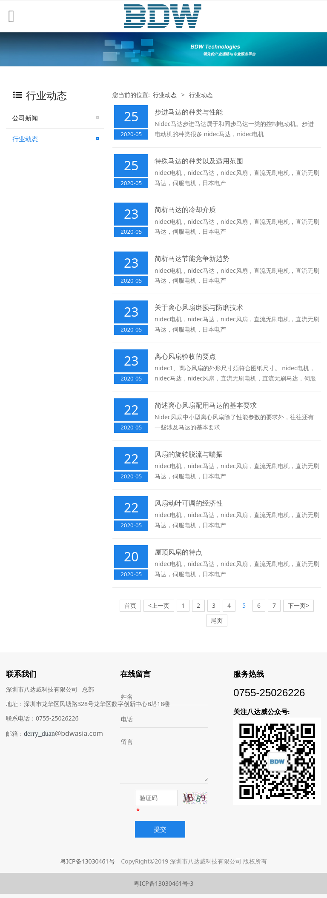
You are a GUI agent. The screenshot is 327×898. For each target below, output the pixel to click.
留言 (127, 742)
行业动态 (25, 138)
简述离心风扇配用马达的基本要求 (206, 405)
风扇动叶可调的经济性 (189, 503)
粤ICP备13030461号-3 (164, 883)
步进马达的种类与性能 (189, 112)
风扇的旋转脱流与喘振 (189, 454)
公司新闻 (25, 118)
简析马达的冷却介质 (185, 209)
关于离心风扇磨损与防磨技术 (199, 307)
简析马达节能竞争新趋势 (192, 258)
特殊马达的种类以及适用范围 (199, 161)
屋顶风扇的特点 (178, 552)
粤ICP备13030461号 (87, 861)
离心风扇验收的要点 (185, 356)
